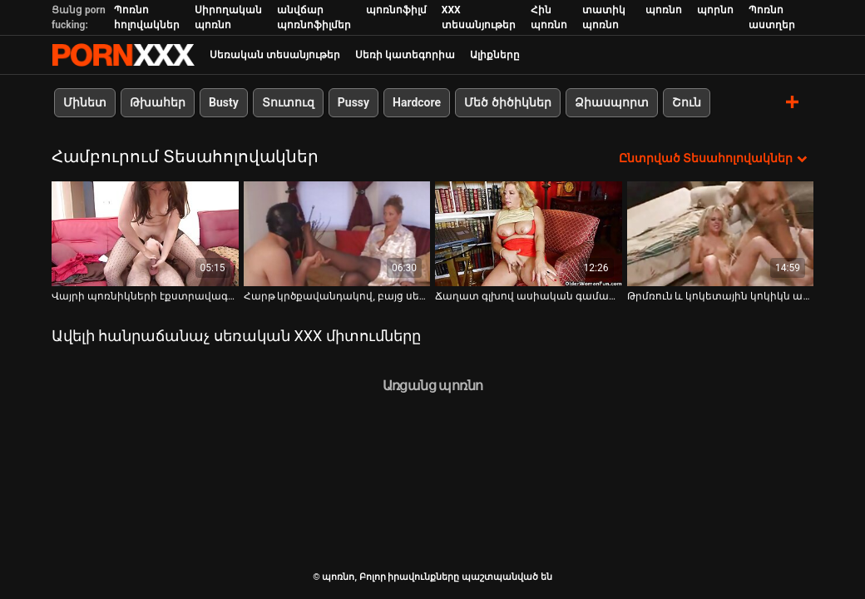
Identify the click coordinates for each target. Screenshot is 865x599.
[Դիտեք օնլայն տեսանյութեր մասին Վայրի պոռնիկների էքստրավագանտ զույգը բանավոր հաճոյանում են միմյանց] (145, 233)
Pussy (353, 102)
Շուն (686, 102)
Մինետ (84, 102)
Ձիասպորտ (612, 102)
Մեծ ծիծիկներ (507, 102)
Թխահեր (157, 102)
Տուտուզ (288, 102)
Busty (224, 102)
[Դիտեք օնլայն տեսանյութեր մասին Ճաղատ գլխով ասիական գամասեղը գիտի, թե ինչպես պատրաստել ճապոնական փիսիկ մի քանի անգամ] (528, 233)
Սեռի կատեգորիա (405, 55)
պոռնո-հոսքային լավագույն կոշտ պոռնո (123, 55)
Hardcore (417, 102)
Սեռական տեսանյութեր (275, 55)
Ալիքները (495, 55)
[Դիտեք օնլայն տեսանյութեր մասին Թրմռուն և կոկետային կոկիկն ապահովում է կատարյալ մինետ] (720, 233)
